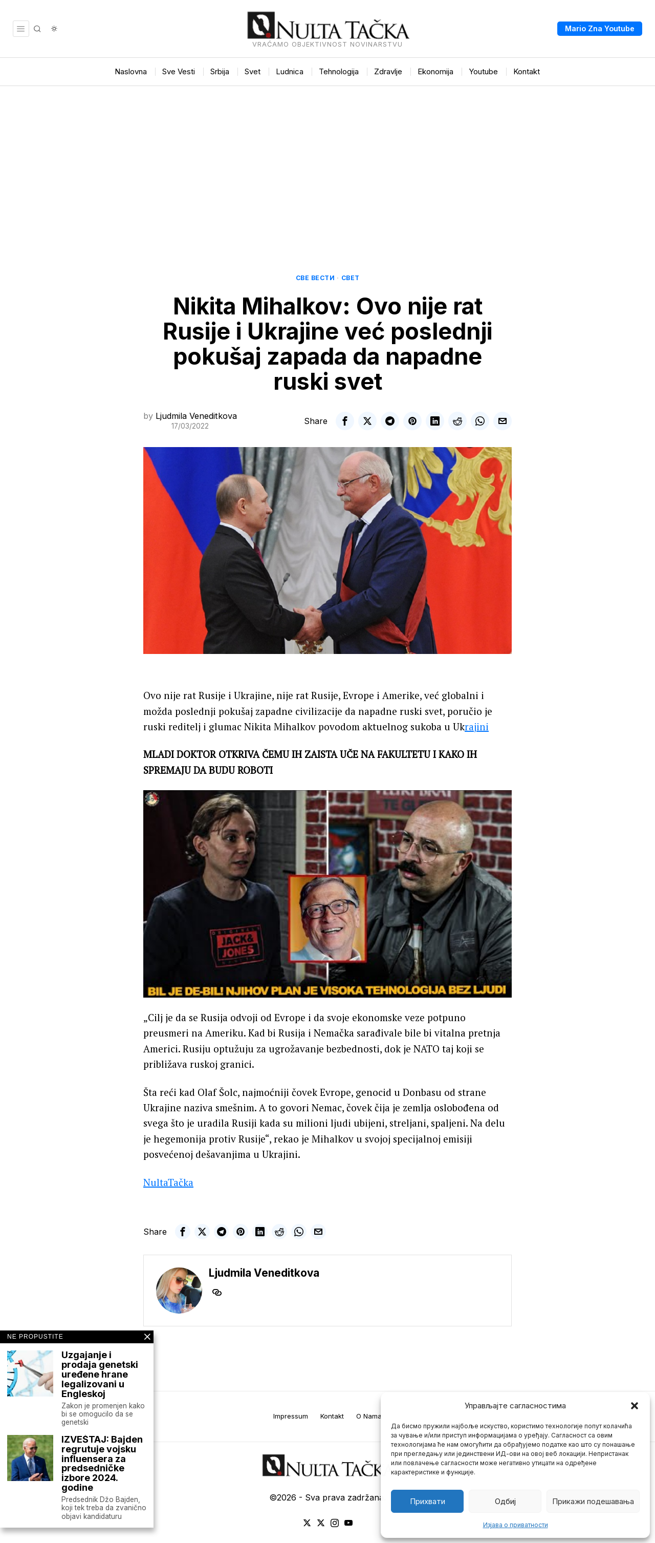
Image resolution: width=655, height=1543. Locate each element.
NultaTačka (168, 1182)
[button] (634, 1406)
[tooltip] (345, 421)
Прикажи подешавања (593, 1501)
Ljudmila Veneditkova (196, 416)
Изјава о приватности (515, 1525)
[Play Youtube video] (327, 894)
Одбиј (505, 1501)
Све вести (315, 278)
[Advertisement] (327, 163)
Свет (350, 278)
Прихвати (427, 1501)
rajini (477, 726)
